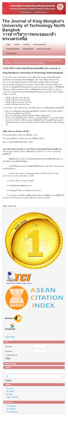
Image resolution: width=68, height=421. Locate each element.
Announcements (39, 44)
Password (8, 351)
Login (8, 44)
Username (8, 346)
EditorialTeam (28, 49)
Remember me (12, 355)
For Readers (11, 406)
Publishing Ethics (13, 49)
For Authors (11, 409)
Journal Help (10, 337)
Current (17, 44)
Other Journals (12, 397)
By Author (10, 391)
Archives (26, 44)
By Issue (10, 388)
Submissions (11, 53)
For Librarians (12, 412)
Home (6, 60)
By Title (9, 394)
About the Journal (44, 49)
